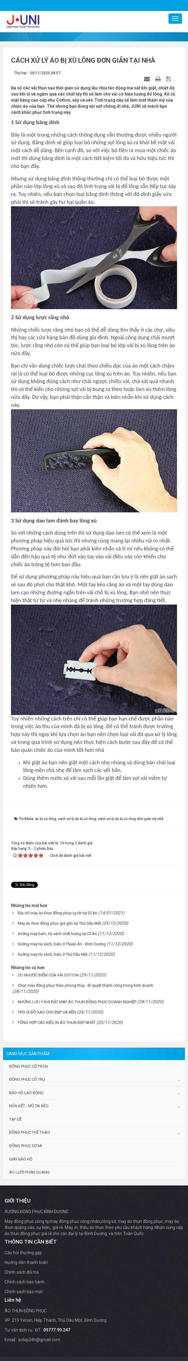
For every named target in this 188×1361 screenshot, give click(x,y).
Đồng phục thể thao (29, 1132)
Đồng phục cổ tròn (28, 1066)
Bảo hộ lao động (26, 1093)
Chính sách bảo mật (24, 1291)
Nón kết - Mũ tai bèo (29, 1106)
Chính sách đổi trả (22, 1272)
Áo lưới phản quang (29, 1172)
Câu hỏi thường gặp (23, 1252)
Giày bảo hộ (20, 1159)
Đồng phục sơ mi (25, 1145)
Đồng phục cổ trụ (27, 1079)
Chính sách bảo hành (25, 1281)
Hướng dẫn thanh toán (26, 1262)
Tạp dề (15, 1119)
